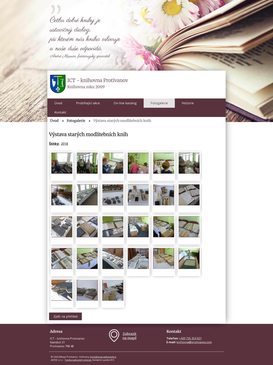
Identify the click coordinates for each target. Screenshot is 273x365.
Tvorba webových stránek (78, 360)
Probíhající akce (88, 103)
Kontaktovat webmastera (103, 356)
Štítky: (54, 144)
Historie (188, 103)
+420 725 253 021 (190, 338)
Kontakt (60, 112)
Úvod (58, 103)
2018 (64, 144)
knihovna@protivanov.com (194, 342)
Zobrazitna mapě (129, 336)
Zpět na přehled (65, 316)
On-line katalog (125, 103)
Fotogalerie (159, 103)
